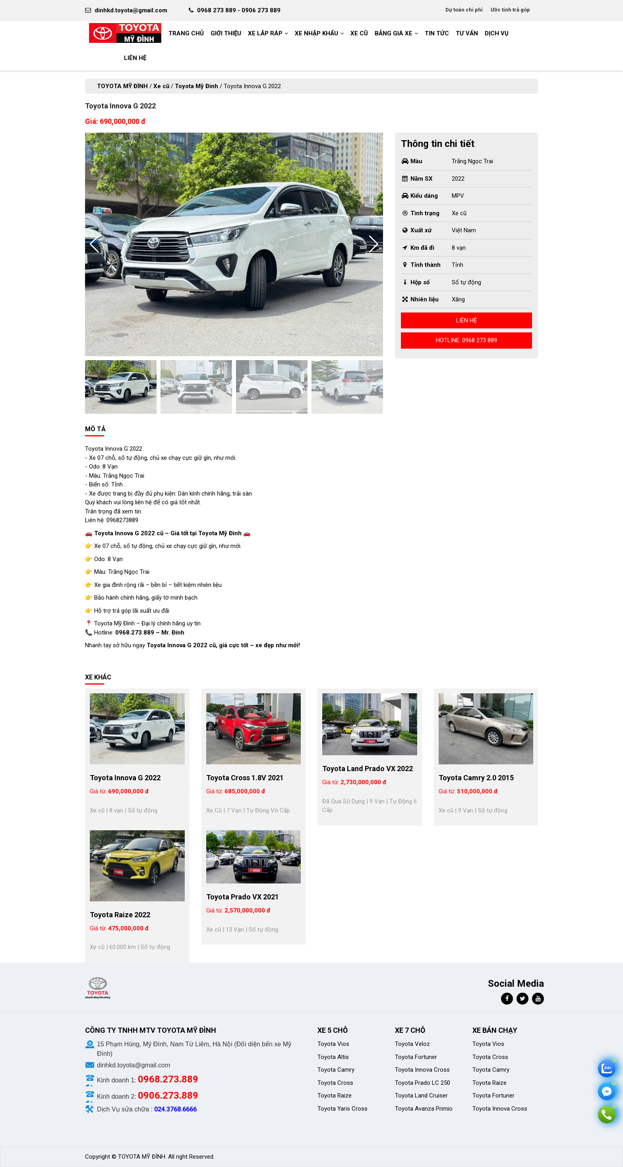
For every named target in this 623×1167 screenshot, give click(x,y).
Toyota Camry (335, 1069)
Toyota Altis (333, 1057)
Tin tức (437, 33)
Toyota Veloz (412, 1043)
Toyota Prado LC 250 (422, 1082)
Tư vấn (467, 33)
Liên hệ (466, 320)
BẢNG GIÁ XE (393, 33)
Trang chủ (186, 33)
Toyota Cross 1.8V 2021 (245, 777)
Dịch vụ (497, 33)
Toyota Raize (334, 1095)
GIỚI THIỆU (226, 33)
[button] (373, 244)
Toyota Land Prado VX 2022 (367, 768)
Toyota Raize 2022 (120, 914)
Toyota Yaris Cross (342, 1108)
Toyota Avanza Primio (424, 1108)
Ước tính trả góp (510, 10)
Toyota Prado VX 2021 (242, 897)
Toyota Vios (334, 1043)
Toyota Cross (335, 1082)
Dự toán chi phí (464, 10)
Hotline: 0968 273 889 (466, 340)
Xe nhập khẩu (316, 33)
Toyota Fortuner (416, 1057)
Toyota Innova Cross (422, 1069)
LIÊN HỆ (135, 58)
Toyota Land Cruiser (421, 1095)
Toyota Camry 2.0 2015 (476, 777)
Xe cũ (359, 33)
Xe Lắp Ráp (265, 33)
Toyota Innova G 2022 (125, 777)
